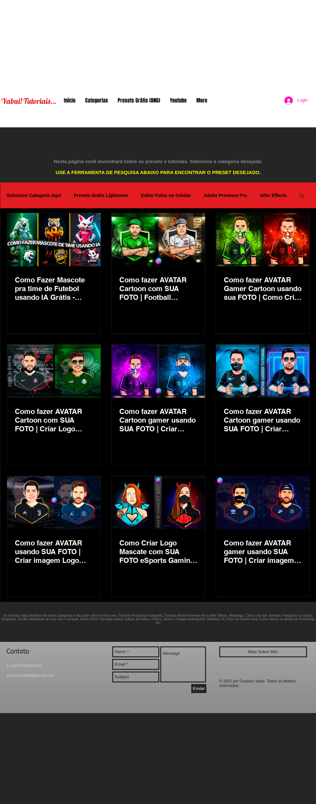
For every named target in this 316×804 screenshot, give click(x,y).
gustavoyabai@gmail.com (30, 675)
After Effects (273, 195)
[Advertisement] (158, 45)
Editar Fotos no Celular (166, 195)
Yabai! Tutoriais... (29, 101)
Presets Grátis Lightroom (101, 195)
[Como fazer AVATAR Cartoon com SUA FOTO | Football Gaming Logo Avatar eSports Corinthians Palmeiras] (158, 239)
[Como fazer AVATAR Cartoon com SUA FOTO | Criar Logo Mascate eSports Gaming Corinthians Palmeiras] (54, 371)
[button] (302, 196)
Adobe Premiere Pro (225, 195)
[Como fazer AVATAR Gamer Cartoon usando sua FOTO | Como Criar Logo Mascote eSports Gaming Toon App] (263, 239)
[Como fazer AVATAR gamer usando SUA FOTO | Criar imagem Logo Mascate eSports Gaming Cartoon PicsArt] (263, 502)
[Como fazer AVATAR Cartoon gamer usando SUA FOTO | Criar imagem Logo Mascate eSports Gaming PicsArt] (158, 371)
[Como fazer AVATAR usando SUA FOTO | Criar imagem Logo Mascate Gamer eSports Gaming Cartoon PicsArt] (54, 502)
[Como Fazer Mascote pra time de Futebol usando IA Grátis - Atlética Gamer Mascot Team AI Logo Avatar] (54, 239)
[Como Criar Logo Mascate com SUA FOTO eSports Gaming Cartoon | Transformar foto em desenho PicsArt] (158, 502)
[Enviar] (198, 688)
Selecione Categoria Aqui (34, 195)
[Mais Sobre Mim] (263, 651)
